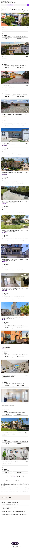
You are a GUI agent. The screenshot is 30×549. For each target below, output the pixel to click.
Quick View (7, 38)
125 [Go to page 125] (23, 476)
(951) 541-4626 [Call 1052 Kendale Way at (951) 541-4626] (4, 348)
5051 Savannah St (5, 56)
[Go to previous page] (5, 476)
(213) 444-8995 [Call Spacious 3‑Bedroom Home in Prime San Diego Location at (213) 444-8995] (4, 261)
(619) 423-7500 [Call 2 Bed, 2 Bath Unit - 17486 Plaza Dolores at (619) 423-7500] (4, 377)
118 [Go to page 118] (17, 476)
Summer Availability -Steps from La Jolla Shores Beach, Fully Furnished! (15, 172)
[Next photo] (28, 19)
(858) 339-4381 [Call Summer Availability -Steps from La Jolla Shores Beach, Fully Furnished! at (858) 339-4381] (4, 174)
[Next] (28, 5)
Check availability (20, 38)
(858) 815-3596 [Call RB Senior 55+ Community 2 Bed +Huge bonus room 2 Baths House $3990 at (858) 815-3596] (4, 116)
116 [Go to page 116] (12, 476)
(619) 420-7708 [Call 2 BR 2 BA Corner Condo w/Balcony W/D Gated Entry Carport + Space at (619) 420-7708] (4, 290)
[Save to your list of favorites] (27, 14)
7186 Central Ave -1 (5, 143)
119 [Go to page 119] (19, 476)
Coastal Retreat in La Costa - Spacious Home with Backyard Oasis (14, 432)
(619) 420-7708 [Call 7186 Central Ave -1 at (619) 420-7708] (4, 145)
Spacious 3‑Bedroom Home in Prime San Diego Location (13, 259)
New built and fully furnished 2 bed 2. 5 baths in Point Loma (13, 317)
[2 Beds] (17, 5)
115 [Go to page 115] (10, 476)
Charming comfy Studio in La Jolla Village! (10, 461)
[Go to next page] (25, 476)
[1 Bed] (10, 5)
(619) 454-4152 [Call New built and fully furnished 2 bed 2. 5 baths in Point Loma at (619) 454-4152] (4, 319)
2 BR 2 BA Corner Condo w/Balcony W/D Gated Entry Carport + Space (15, 288)
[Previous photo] (2, 19)
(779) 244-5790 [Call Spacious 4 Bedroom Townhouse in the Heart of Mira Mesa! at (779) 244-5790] (4, 232)
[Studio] (4, 5)
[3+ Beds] (24, 5)
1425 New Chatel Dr (5, 85)
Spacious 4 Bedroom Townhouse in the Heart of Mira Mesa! (13, 230)
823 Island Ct (4, 27)
